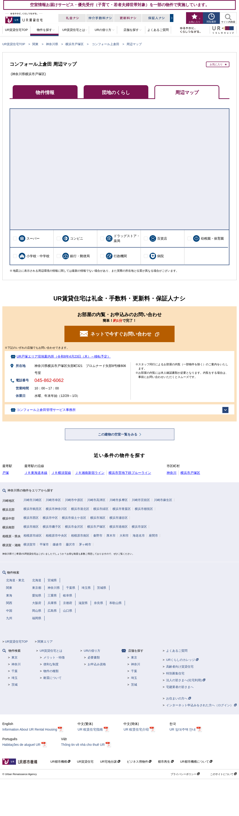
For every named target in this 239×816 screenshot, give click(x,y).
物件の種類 (51, 671)
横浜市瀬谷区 (118, 517)
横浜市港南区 (118, 526)
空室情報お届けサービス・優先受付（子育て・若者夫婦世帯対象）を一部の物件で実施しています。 (119, 4)
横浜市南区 (31, 526)
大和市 (124, 535)
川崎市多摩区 (118, 499)
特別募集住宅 (175, 673)
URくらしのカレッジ (182, 660)
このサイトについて (223, 774)
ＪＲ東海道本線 (35, 473)
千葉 (14, 671)
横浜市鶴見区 (32, 508)
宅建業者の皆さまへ (180, 687)
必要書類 (94, 657)
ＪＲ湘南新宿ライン (90, 473)
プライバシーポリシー (185, 774)
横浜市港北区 (80, 508)
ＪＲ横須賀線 (61, 473)
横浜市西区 (31, 517)
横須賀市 (29, 544)
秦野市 (97, 535)
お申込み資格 (97, 664)
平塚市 (44, 544)
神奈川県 (52, 44)
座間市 (153, 535)
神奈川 (171, 473)
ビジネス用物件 (139, 761)
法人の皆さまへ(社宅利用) (185, 680)
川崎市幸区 (53, 499)
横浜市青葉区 (121, 508)
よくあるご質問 (176, 650)
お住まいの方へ (178, 698)
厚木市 (111, 535)
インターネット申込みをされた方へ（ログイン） (201, 705)
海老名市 (139, 535)
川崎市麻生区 (163, 499)
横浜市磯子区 (52, 526)
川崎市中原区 (74, 499)
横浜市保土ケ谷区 (74, 517)
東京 (14, 657)
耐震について (52, 678)
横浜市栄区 (139, 526)
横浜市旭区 (97, 517)
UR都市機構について (196, 761)
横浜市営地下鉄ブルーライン (129, 473)
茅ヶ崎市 (85, 544)
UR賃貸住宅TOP (13, 44)
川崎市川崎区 (32, 499)
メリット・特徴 (54, 657)
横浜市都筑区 (144, 508)
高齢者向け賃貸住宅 (180, 666)
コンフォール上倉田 (105, 44)
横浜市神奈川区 (56, 508)
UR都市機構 (60, 761)
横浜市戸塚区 (74, 44)
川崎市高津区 (96, 499)
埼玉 (14, 678)
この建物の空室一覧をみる (118, 434)
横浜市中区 (50, 517)
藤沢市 (70, 544)
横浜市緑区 (100, 508)
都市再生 (166, 761)
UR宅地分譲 (110, 761)
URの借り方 (92, 650)
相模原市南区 (80, 535)
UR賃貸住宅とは (51, 650)
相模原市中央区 (56, 535)
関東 (35, 44)
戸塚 (5, 473)
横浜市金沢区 (74, 526)
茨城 (14, 684)
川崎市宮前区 (141, 499)
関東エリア (45, 641)
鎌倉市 (57, 544)
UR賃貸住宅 (85, 761)
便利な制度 (51, 664)
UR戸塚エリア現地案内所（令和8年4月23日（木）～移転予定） (64, 356)
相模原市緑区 (32, 535)
